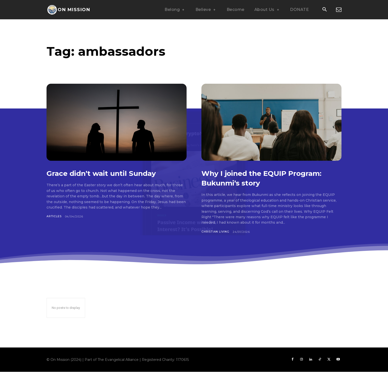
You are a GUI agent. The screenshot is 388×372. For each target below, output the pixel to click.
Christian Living (215, 232)
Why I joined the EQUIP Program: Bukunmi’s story (258, 178)
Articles (54, 216)
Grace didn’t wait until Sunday (113, 173)
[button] (324, 10)
